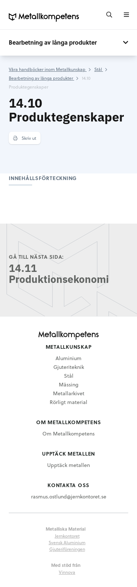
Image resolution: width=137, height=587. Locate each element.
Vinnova (67, 572)
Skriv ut (24, 138)
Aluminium (68, 358)
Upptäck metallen (68, 465)
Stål (68, 376)
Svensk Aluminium (67, 542)
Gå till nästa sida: (36, 257)
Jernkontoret (67, 535)
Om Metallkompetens (68, 433)
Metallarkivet (68, 393)
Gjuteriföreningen (67, 549)
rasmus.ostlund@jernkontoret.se (68, 496)
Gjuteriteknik (68, 367)
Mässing (69, 384)
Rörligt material (68, 402)
